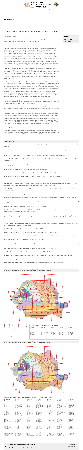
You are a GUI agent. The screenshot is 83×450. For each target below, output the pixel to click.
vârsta (51, 130)
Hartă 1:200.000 (67, 39)
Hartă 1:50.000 (67, 42)
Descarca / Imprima (74, 31)
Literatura (65, 36)
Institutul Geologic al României (29, 447)
